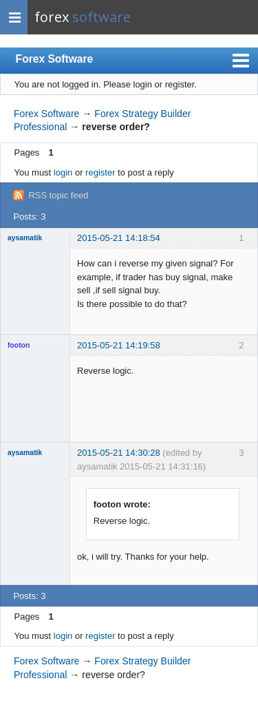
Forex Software (55, 59)
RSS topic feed (58, 195)
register (100, 172)
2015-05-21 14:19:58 (118, 345)
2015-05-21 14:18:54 (118, 238)
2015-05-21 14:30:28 (118, 453)
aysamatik (25, 238)
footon (19, 345)
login (63, 172)
